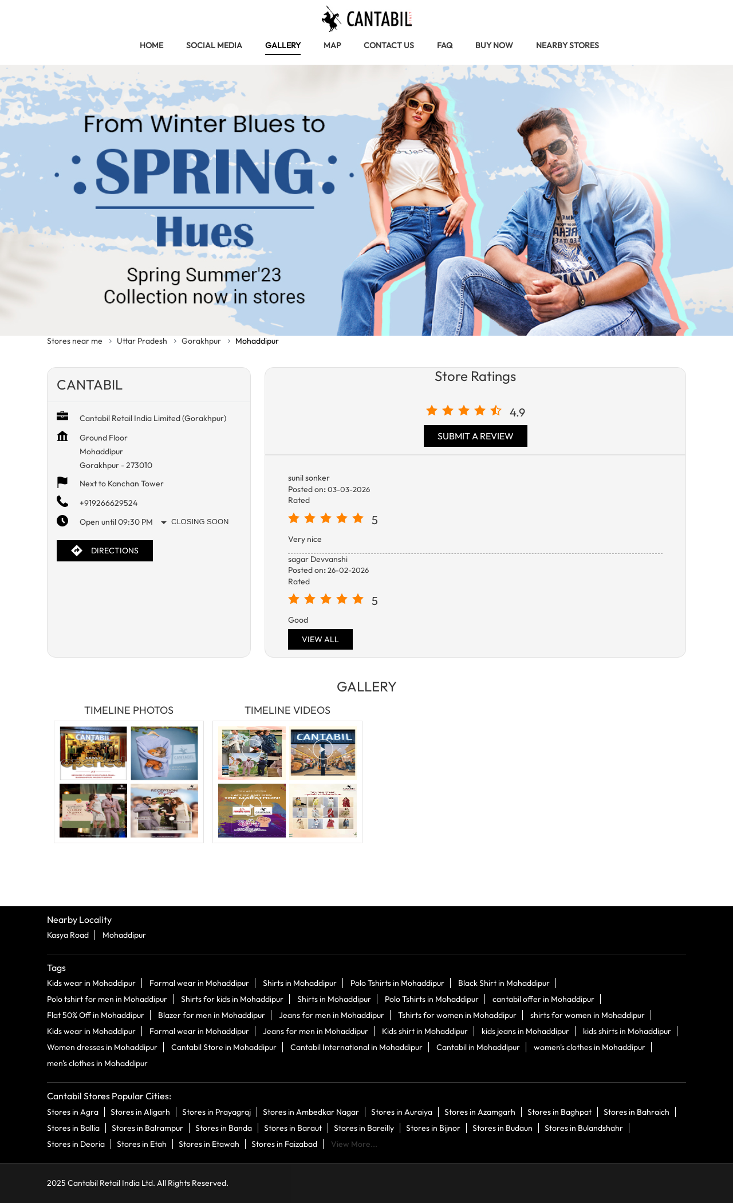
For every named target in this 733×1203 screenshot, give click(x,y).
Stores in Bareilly (364, 1127)
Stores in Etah (142, 1143)
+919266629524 (108, 503)
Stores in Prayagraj (216, 1111)
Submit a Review (476, 436)
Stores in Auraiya (401, 1111)
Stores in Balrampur (147, 1127)
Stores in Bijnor (433, 1127)
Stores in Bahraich (636, 1111)
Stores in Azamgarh (479, 1111)
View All (320, 639)
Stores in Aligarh (140, 1111)
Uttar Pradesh (142, 341)
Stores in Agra (72, 1111)
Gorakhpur (201, 341)
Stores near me (75, 341)
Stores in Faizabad (284, 1143)
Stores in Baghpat (559, 1111)
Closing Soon (199, 521)
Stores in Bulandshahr (584, 1127)
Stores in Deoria (76, 1143)
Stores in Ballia (73, 1127)
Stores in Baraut (293, 1127)
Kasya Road (68, 935)
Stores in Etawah (209, 1143)
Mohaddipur (124, 935)
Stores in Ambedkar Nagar (311, 1111)
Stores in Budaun (502, 1127)
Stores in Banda (223, 1127)
